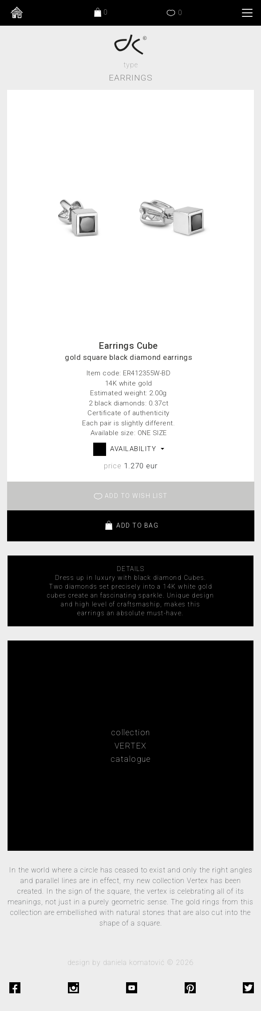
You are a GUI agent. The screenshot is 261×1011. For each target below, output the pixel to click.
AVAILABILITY (134, 449)
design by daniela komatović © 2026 (130, 962)
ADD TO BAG (131, 526)
